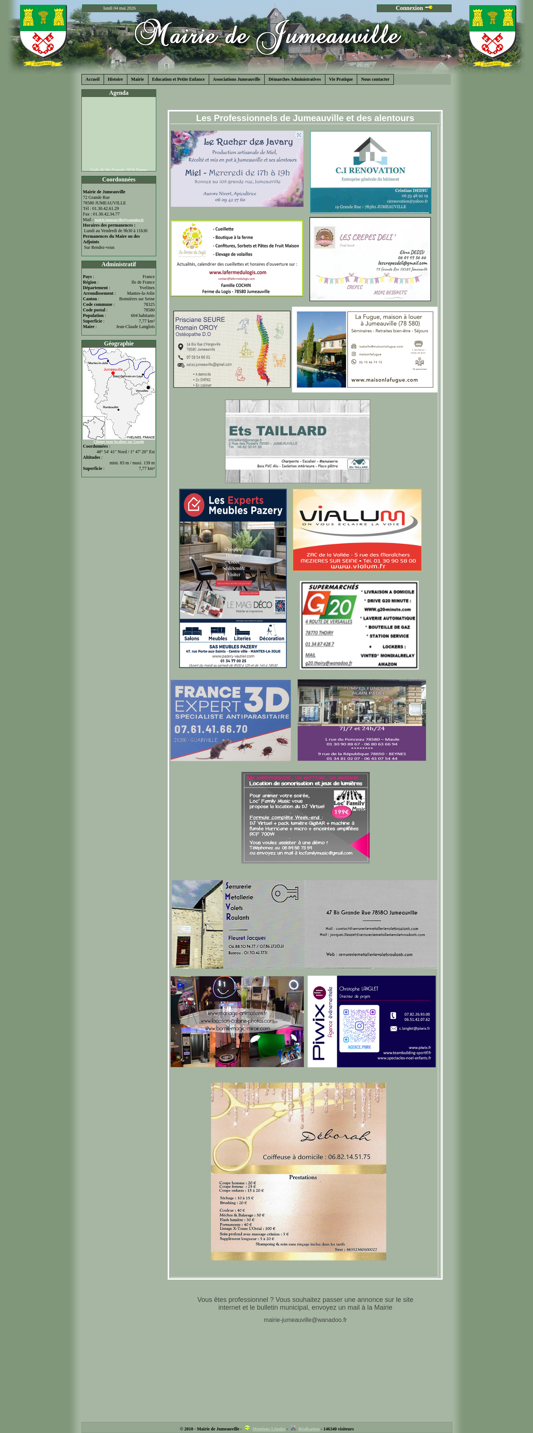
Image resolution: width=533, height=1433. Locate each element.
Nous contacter (375, 79)
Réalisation (308, 1429)
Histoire (115, 79)
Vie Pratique (341, 79)
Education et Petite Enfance (178, 79)
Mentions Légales (269, 1429)
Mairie (137, 79)
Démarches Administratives (294, 79)
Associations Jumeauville (236, 79)
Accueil (93, 79)
